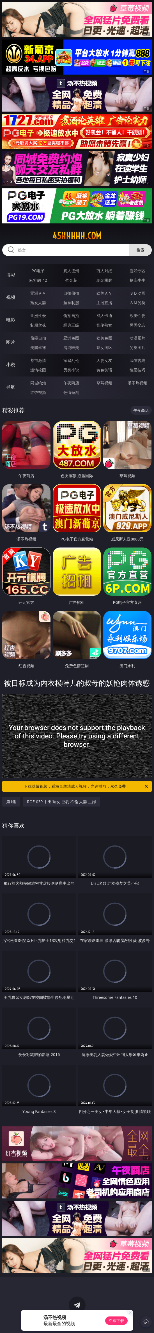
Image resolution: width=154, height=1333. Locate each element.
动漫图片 (137, 338)
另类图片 (137, 347)
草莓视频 (104, 382)
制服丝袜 (38, 325)
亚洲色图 (71, 338)
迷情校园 (38, 370)
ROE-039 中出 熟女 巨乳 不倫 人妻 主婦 (61, 801)
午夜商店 (71, 382)
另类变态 (137, 325)
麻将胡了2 (38, 280)
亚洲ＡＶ (38, 293)
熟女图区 (104, 347)
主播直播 (104, 302)
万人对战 (104, 270)
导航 (10, 387)
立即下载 (116, 1320)
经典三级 (71, 325)
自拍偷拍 (71, 293)
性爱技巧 (137, 370)
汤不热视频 (137, 382)
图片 (10, 342)
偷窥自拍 (38, 338)
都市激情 (38, 360)
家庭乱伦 (71, 360)
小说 (10, 364)
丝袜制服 (71, 302)
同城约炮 (38, 382)
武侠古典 (137, 360)
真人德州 (71, 270)
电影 (10, 319)
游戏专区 (137, 270)
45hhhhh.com (76, 235)
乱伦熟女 (104, 325)
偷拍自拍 (71, 315)
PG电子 (38, 270)
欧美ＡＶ (104, 293)
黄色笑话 (104, 370)
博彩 (10, 275)
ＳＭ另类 (137, 302)
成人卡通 (104, 315)
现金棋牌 (104, 280)
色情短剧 (71, 392)
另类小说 (71, 370)
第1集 (11, 801)
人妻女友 (104, 360)
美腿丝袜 (38, 347)
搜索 (140, 250)
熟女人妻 (38, 302)
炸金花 (71, 280)
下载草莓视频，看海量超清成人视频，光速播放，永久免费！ (86, 786)
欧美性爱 (137, 315)
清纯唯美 (71, 347)
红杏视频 (38, 392)
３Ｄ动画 (137, 293)
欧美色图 (104, 338)
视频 (10, 297)
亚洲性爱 (38, 315)
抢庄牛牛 (137, 280)
